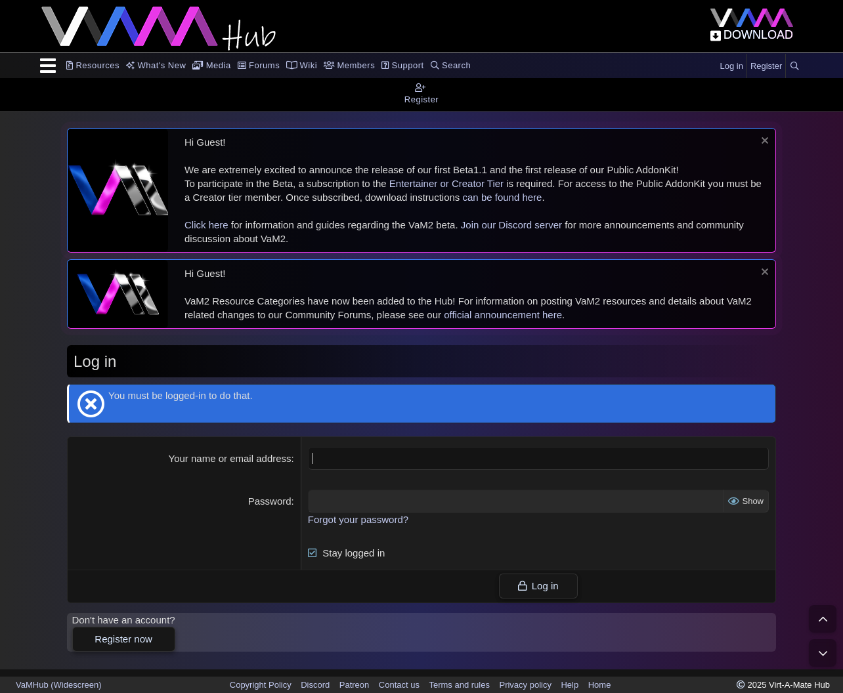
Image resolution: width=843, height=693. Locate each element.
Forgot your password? (358, 519)
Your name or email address (230, 458)
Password (270, 501)
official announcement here (503, 314)
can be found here (502, 197)
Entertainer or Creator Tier (446, 183)
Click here (206, 224)
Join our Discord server (511, 224)
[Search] (794, 66)
